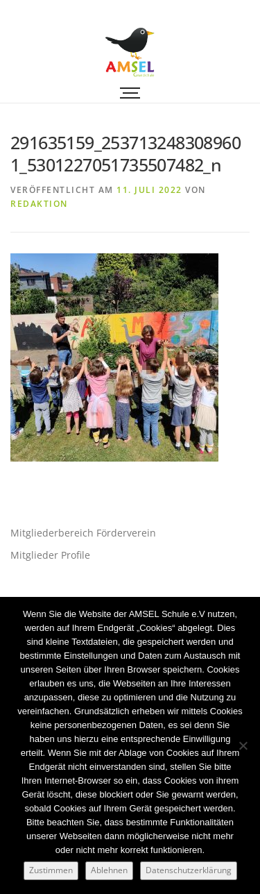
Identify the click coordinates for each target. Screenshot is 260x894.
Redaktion (39, 204)
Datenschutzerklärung (189, 870)
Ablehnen (109, 870)
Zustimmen (51, 870)
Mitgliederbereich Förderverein (83, 532)
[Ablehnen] (243, 745)
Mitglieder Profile (50, 555)
